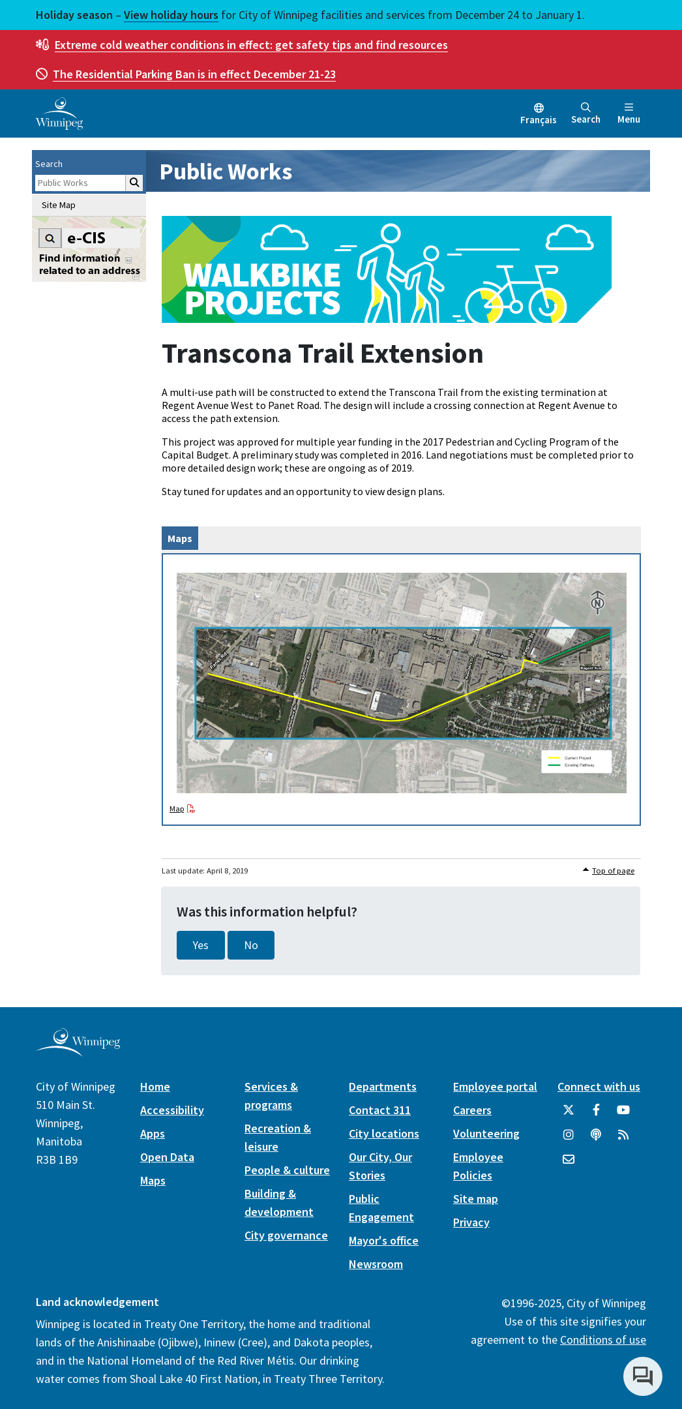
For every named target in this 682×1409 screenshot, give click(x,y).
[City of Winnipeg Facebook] (596, 1115)
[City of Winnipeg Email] (568, 1164)
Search (585, 113)
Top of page (613, 870)
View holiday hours (171, 14)
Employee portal (495, 1086)
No (251, 945)
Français (538, 120)
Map (177, 808)
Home (155, 1086)
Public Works (225, 171)
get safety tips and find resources (251, 44)
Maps (153, 1180)
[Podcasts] (596, 1140)
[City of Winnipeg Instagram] (568, 1140)
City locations (384, 1133)
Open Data (167, 1156)
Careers (472, 1109)
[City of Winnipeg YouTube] (623, 1115)
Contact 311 (380, 1109)
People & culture (287, 1169)
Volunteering (486, 1133)
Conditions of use (603, 1339)
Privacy (471, 1222)
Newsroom (376, 1263)
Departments (383, 1086)
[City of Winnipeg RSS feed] (623, 1140)
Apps (152, 1133)
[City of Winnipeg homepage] (78, 1051)
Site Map (59, 205)
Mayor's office (384, 1240)
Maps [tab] (180, 538)
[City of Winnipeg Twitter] (568, 1115)
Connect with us (598, 1086)
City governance (286, 1235)
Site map (475, 1198)
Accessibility (172, 1109)
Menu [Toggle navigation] (628, 113)
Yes (201, 945)
